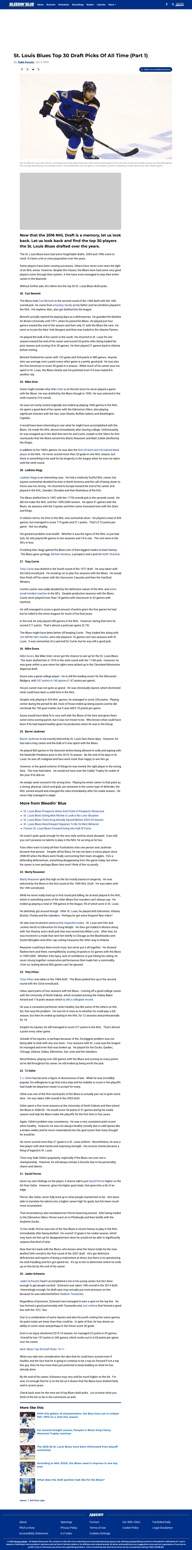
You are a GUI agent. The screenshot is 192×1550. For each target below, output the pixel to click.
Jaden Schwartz (30, 1281)
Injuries (101, 4)
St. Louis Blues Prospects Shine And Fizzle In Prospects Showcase (64, 811)
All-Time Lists (37, 1500)
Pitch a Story (27, 1527)
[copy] (38, 69)
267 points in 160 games (52, 680)
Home (23, 1500)
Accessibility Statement (33, 1533)
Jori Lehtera (89, 1305)
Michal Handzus (61, 554)
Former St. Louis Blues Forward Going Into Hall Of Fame (57, 828)
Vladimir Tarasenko (71, 1294)
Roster (90, 4)
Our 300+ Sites (131, 1522)
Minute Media (20, 1541)
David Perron (96, 1181)
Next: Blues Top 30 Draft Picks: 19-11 (42, 1349)
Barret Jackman (29, 738)
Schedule (63, 4)
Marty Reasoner (29, 879)
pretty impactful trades (70, 922)
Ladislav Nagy (28, 477)
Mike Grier (57, 389)
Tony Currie (27, 568)
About (23, 1522)
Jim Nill (24, 637)
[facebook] (166, 4)
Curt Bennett (46, 300)
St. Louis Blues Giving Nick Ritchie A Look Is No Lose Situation (61, 815)
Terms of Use (98, 1527)
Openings (66, 1522)
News (40, 4)
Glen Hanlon (40, 637)
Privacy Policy (69, 1527)
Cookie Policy (130, 1527)
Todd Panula (26, 62)
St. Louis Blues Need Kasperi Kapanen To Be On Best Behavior (61, 824)
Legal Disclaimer (163, 1527)
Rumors (51, 4)
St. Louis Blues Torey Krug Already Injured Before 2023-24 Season (64, 819)
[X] (173, 4)
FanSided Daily (162, 1522)
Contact (94, 1522)
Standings (78, 4)
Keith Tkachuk (111, 554)
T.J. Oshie (26, 1078)
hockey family (63, 305)
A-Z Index (66, 1533)
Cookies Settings (100, 1533)
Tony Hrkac (27, 979)
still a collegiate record (79, 999)
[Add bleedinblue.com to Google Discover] (155, 69)
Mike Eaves (27, 656)
